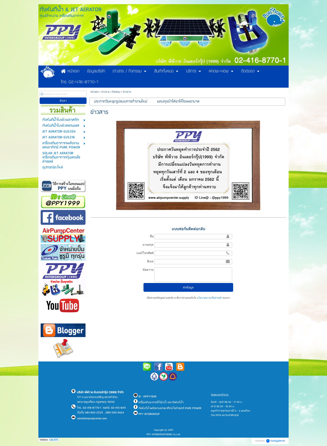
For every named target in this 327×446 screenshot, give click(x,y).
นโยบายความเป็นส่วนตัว (209, 298)
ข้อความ (148, 269)
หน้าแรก (95, 92)
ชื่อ (151, 236)
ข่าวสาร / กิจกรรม (111, 92)
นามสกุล (147, 244)
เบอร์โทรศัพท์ (144, 253)
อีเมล (150, 261)
